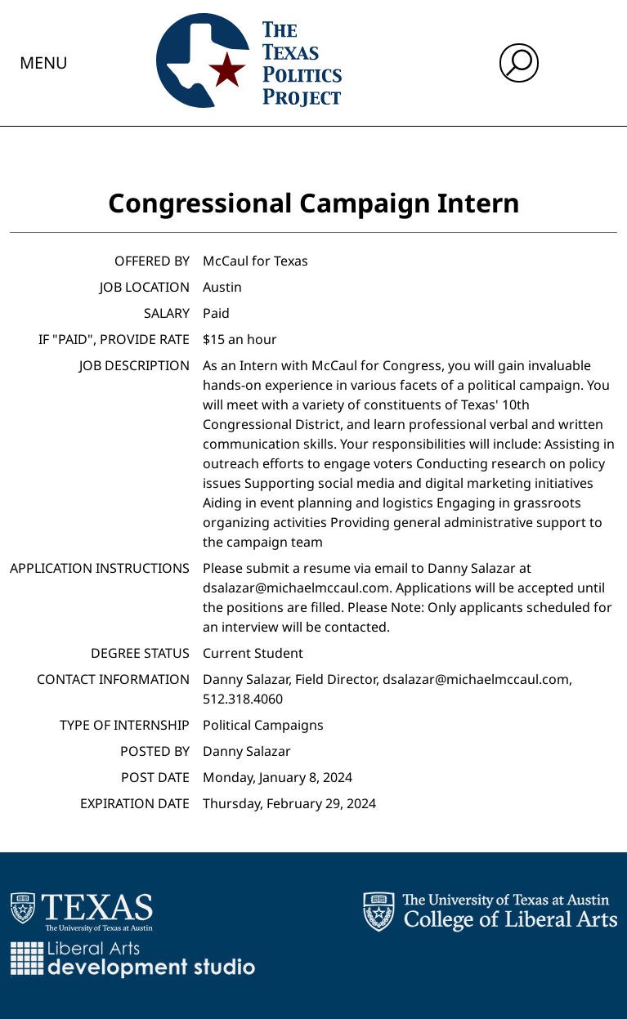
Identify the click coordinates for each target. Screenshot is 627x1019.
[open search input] (519, 63)
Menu (44, 62)
